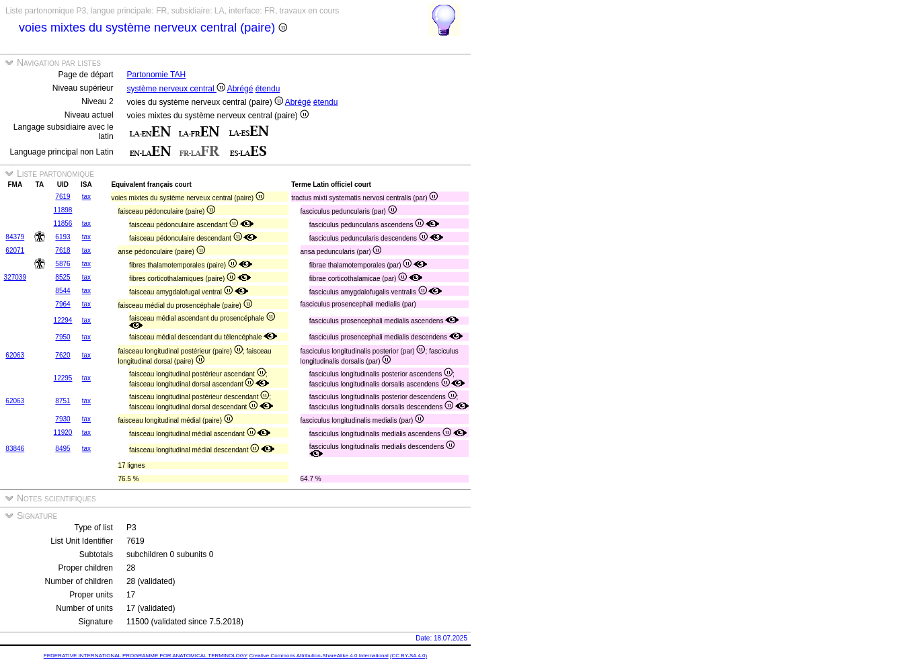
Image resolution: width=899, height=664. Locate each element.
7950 (62, 337)
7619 (62, 196)
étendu (268, 88)
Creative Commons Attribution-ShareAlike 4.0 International (318, 656)
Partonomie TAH (156, 74)
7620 (62, 355)
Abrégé (240, 88)
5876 (62, 263)
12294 (63, 320)
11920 (63, 432)
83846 (14, 448)
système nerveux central (176, 88)
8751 (62, 401)
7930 (62, 419)
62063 (14, 355)
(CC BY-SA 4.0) (408, 656)
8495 (62, 448)
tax (86, 196)
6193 (62, 237)
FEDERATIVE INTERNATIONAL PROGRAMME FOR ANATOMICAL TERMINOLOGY (145, 656)
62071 (14, 250)
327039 (15, 277)
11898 (63, 210)
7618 (62, 250)
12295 (63, 378)
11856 (63, 223)
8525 (62, 277)
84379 (14, 237)
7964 (62, 304)
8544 (62, 290)
